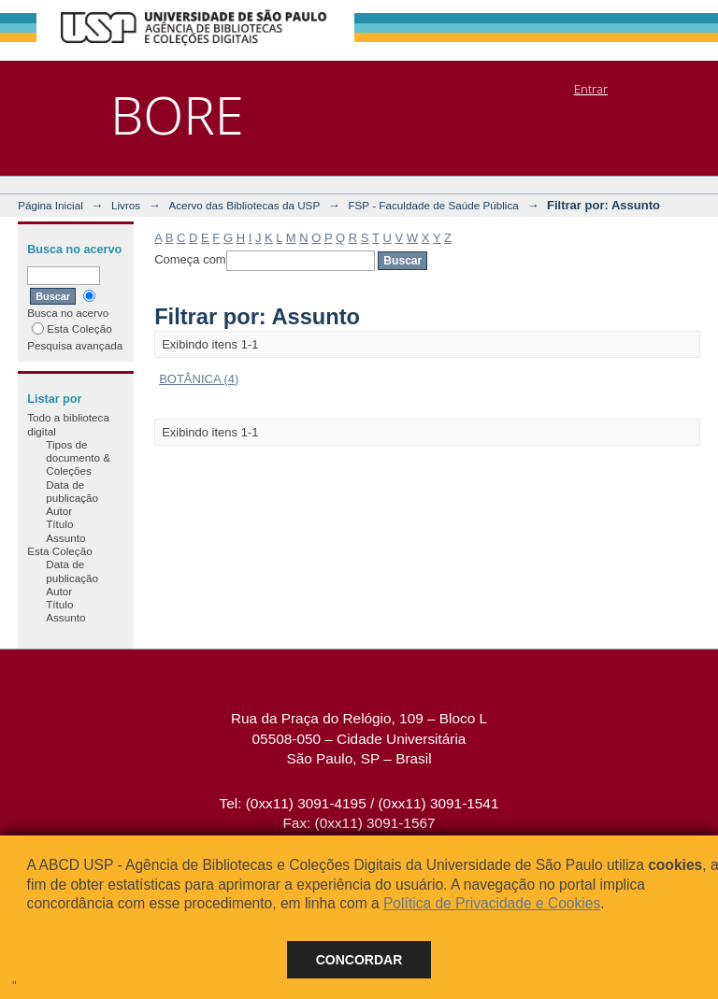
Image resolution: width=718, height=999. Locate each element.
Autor (59, 511)
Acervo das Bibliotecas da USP (244, 205)
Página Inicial (50, 205)
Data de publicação (72, 491)
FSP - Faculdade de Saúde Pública (433, 205)
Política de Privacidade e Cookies (491, 903)
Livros (125, 205)
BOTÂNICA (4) (198, 379)
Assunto (65, 538)
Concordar (359, 959)
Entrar (591, 88)
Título (59, 524)
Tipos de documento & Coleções (78, 458)
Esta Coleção (72, 328)
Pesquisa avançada (74, 345)
